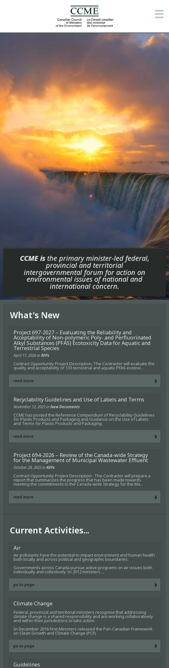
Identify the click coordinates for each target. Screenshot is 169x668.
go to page (23, 584)
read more (23, 380)
